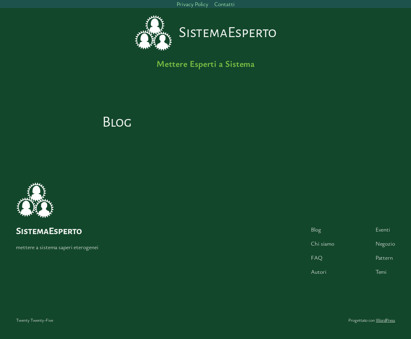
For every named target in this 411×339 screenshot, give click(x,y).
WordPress (385, 320)
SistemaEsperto (49, 231)
